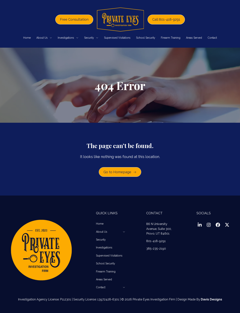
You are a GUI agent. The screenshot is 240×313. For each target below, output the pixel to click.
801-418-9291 (156, 241)
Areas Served (194, 37)
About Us (44, 37)
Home (27, 37)
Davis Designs (211, 299)
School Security (145, 37)
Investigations (68, 37)
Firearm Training (170, 37)
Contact (212, 37)
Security (91, 37)
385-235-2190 (156, 248)
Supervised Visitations (117, 37)
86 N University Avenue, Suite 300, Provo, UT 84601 (159, 228)
